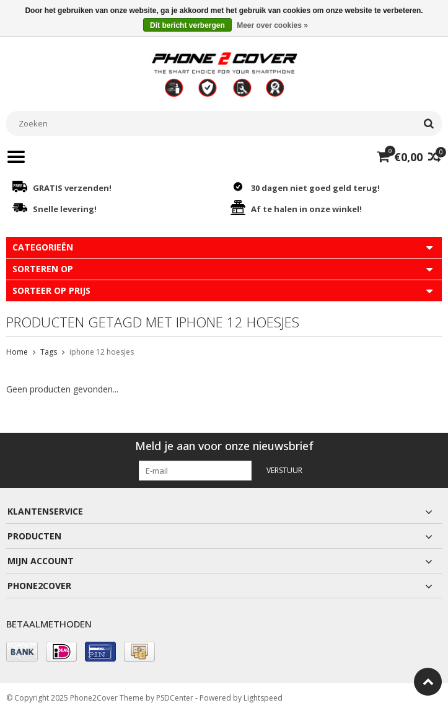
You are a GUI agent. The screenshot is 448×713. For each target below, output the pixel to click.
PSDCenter (174, 698)
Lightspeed (263, 698)
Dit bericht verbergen (187, 25)
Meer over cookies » (272, 25)
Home (17, 352)
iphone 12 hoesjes (101, 352)
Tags (48, 352)
